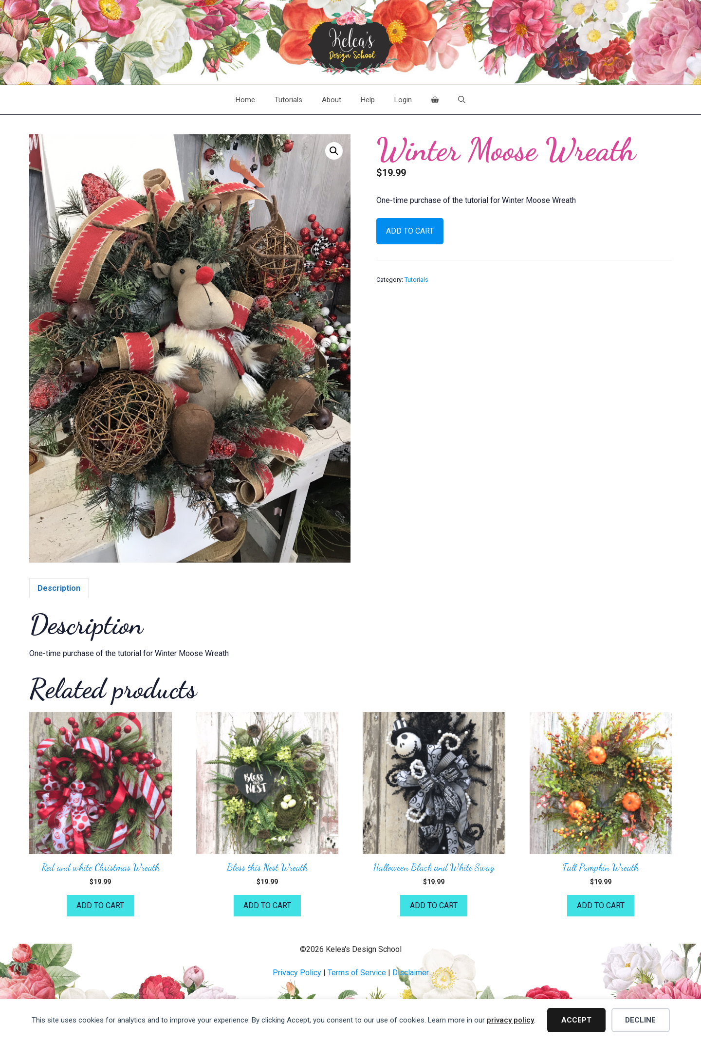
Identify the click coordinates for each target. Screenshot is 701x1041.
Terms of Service (357, 972)
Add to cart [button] (100, 905)
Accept (576, 1020)
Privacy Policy (297, 972)
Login (403, 99)
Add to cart (410, 231)
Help (368, 99)
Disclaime (409, 972)
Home (245, 99)
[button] (334, 151)
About (331, 99)
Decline (640, 1020)
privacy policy (510, 1020)
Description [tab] (58, 588)
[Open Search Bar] (461, 99)
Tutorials (288, 99)
